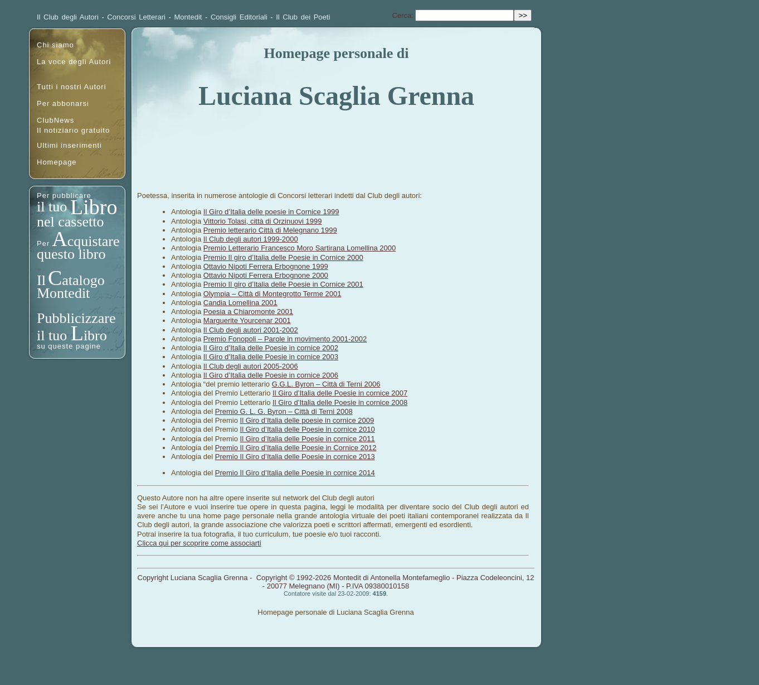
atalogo (83, 280)
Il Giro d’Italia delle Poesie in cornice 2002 (270, 348)
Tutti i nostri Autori (71, 87)
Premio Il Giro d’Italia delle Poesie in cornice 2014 (295, 473)
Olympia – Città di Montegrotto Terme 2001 (272, 294)
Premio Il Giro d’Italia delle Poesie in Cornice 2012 (296, 447)
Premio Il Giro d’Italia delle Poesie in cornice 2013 (295, 456)
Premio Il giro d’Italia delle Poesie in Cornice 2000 (283, 257)
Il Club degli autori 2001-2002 (250, 330)
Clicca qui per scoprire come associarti (199, 543)
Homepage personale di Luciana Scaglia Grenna (335, 612)
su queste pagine (69, 346)
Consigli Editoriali (239, 17)
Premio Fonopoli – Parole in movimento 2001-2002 (285, 339)
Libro (93, 207)
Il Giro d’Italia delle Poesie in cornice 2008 (340, 402)
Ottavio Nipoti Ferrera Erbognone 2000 (265, 275)
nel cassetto (70, 222)
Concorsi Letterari (136, 17)
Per (43, 243)
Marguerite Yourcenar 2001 (247, 320)
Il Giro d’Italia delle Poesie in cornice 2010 (307, 429)
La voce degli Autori (74, 61)
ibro (95, 335)
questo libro (71, 254)
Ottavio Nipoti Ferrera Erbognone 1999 (265, 266)
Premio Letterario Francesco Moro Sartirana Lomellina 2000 (299, 248)
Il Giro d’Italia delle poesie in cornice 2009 (307, 420)
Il (41, 280)
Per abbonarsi (63, 103)
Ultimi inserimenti (69, 145)
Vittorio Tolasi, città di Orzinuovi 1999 (262, 221)
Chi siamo (55, 45)
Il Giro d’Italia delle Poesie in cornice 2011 (307, 439)
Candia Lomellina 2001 (240, 302)
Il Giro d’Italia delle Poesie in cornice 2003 (270, 357)
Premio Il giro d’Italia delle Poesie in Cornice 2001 (283, 284)
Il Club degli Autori (68, 17)
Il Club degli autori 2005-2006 (250, 366)
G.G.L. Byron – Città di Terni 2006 (326, 384)
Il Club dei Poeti (303, 17)
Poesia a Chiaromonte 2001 (248, 311)
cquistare (93, 241)
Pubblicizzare (76, 318)
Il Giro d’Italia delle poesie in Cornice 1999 (271, 212)
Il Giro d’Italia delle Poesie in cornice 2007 (340, 393)
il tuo (54, 207)
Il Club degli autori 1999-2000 (250, 239)
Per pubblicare (64, 195)
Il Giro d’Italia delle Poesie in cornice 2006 (270, 375)
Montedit (188, 17)
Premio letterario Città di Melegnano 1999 (270, 230)
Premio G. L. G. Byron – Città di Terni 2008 (284, 411)
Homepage (57, 162)
